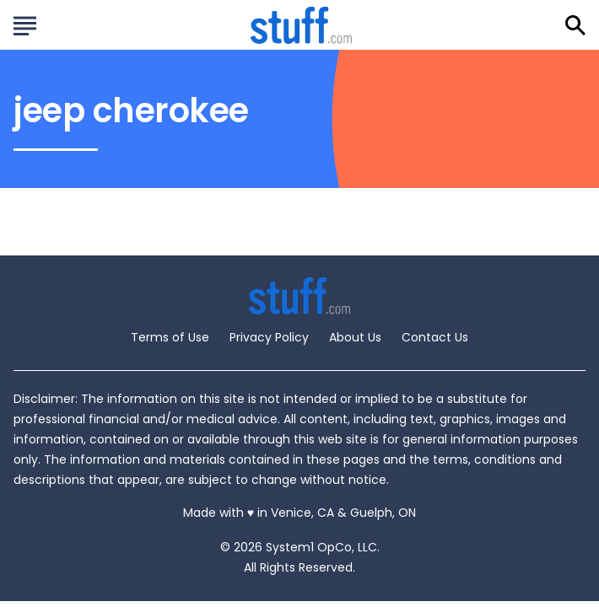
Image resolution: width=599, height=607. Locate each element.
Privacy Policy (269, 337)
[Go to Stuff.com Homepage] (301, 25)
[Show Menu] (24, 23)
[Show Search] (575, 25)
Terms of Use (170, 337)
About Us (355, 337)
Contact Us (435, 337)
